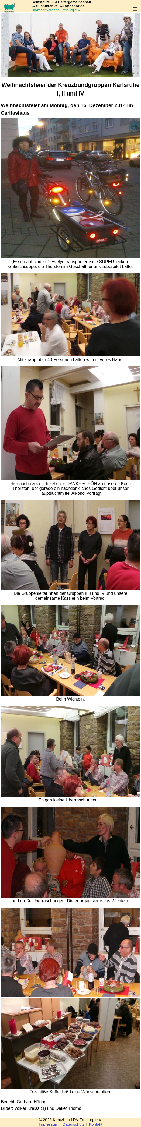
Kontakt (95, 1124)
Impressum (48, 1124)
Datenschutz (73, 1124)
